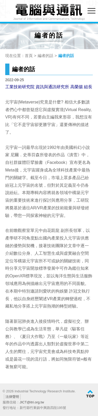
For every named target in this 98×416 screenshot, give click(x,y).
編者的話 (45, 55)
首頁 (29, 55)
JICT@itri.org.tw (32, 402)
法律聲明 (12, 397)
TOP (90, 394)
